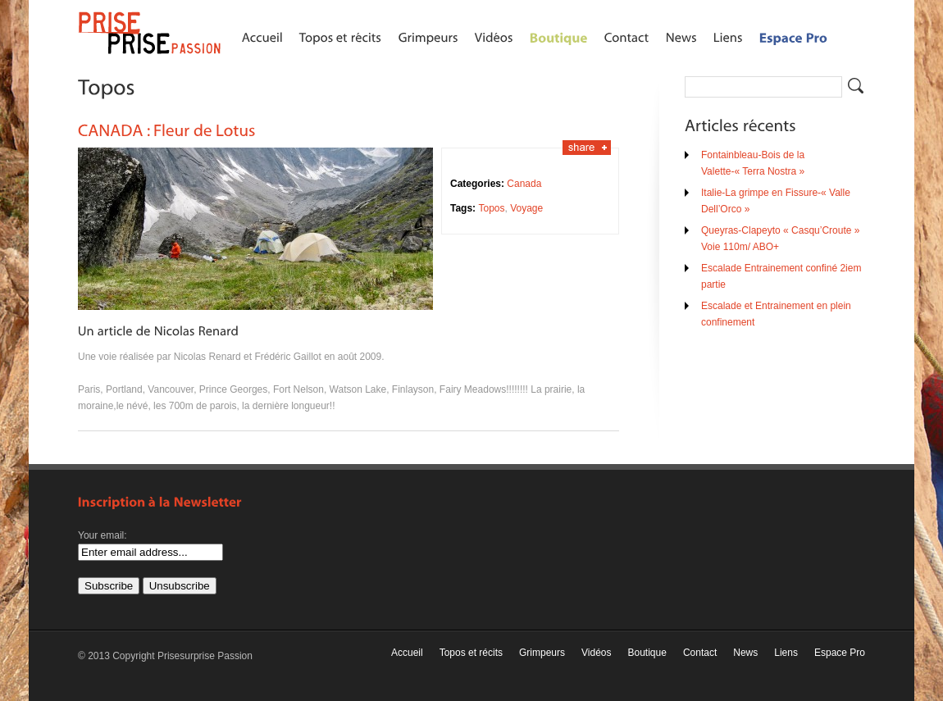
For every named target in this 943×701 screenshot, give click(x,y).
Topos (491, 208)
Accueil (407, 652)
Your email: (102, 535)
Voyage (526, 208)
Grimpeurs (542, 652)
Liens (786, 652)
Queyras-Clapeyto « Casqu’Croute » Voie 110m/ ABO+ (780, 239)
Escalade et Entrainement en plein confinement (776, 314)
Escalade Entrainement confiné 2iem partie (781, 276)
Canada (524, 183)
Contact (700, 652)
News (745, 652)
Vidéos (596, 652)
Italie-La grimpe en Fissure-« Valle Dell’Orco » (775, 201)
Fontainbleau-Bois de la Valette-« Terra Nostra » (752, 163)
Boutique (647, 652)
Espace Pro (839, 652)
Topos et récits (471, 652)
